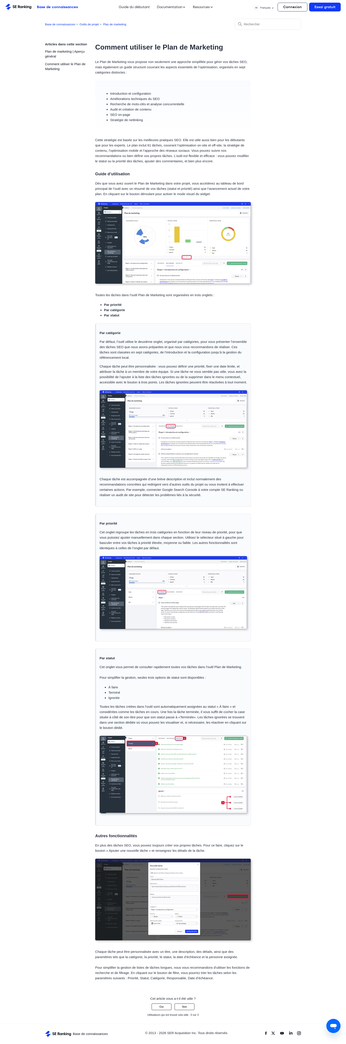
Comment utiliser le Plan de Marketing (65, 66)
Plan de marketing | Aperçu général (65, 54)
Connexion (292, 6)
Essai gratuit (324, 6)
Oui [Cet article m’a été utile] (162, 1006)
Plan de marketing (114, 24)
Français (264, 8)
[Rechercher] (268, 24)
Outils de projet (89, 24)
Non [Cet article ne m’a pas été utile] (184, 1006)
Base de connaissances (60, 24)
